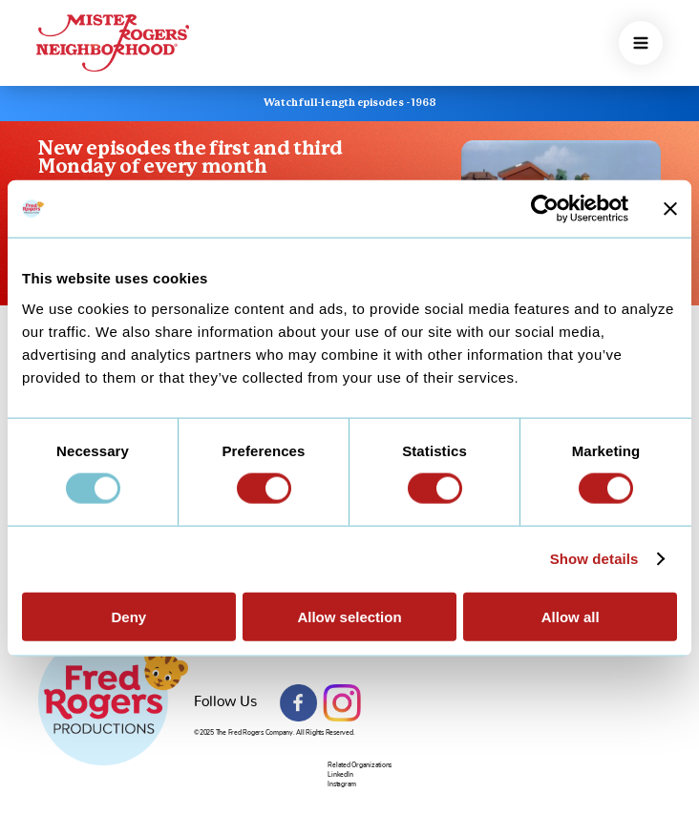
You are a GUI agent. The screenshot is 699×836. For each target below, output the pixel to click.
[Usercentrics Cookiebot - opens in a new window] (544, 209)
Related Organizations (360, 765)
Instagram (342, 703)
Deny (128, 616)
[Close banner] (670, 209)
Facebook (299, 703)
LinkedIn (340, 775)
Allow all (570, 616)
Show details (594, 559)
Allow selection (349, 616)
